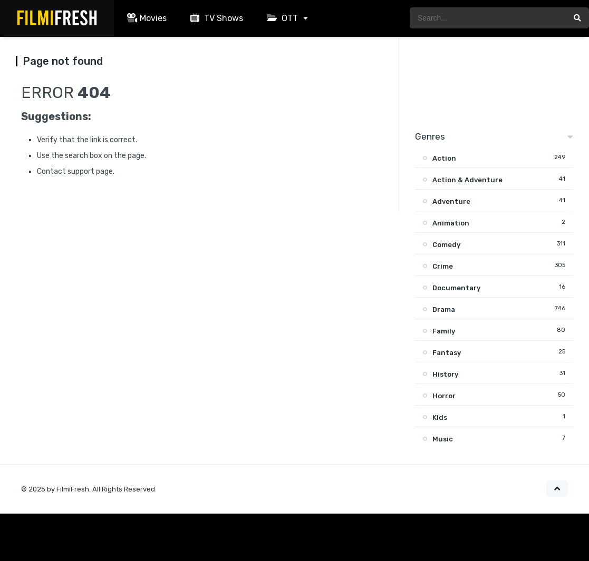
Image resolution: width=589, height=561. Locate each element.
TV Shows (215, 18)
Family (443, 331)
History (445, 374)
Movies (145, 18)
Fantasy (446, 353)
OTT (281, 18)
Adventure (451, 201)
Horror (444, 396)
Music (442, 439)
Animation (450, 223)
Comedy (446, 245)
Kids (439, 417)
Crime (442, 266)
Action (444, 158)
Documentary (456, 288)
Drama (443, 309)
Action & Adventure (467, 180)
